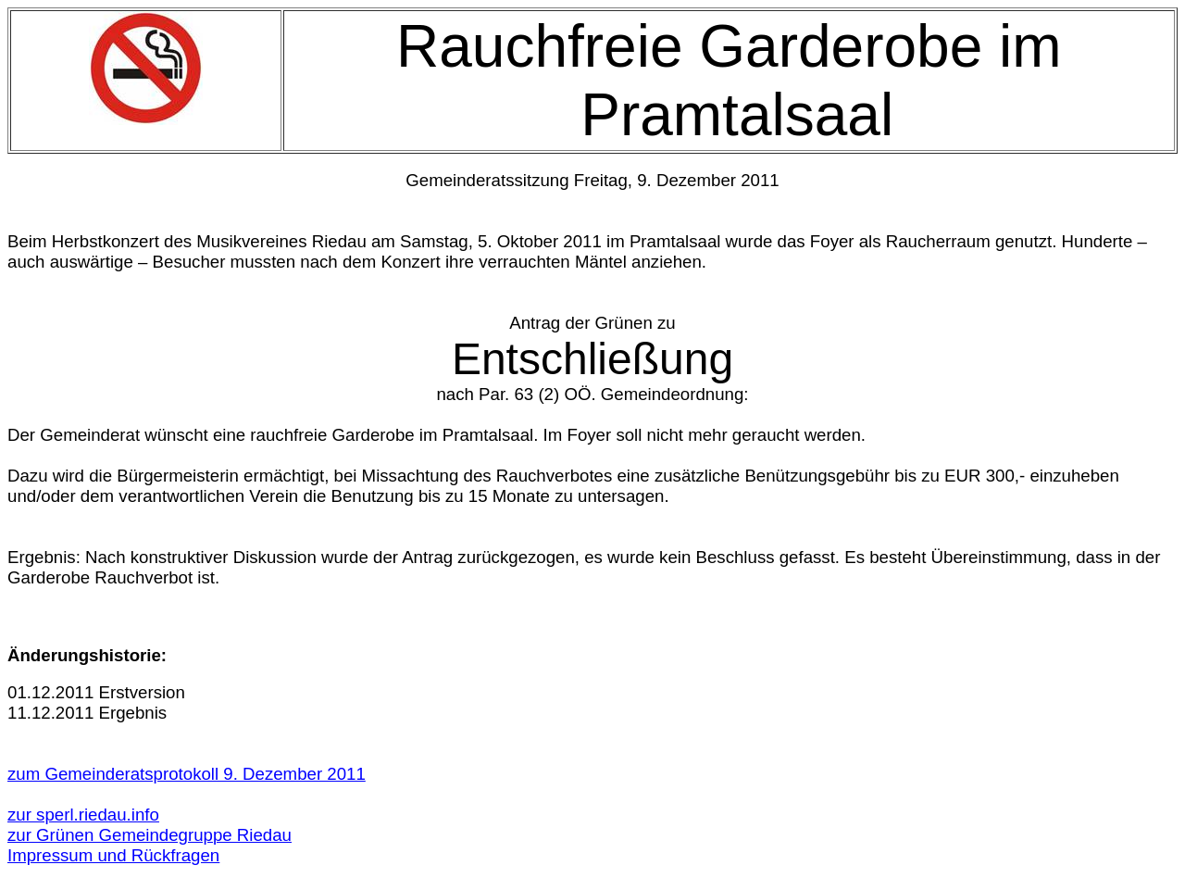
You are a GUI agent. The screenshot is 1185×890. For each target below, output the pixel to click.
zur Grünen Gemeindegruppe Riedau (149, 835)
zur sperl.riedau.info (83, 814)
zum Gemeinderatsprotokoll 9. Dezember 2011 (186, 773)
